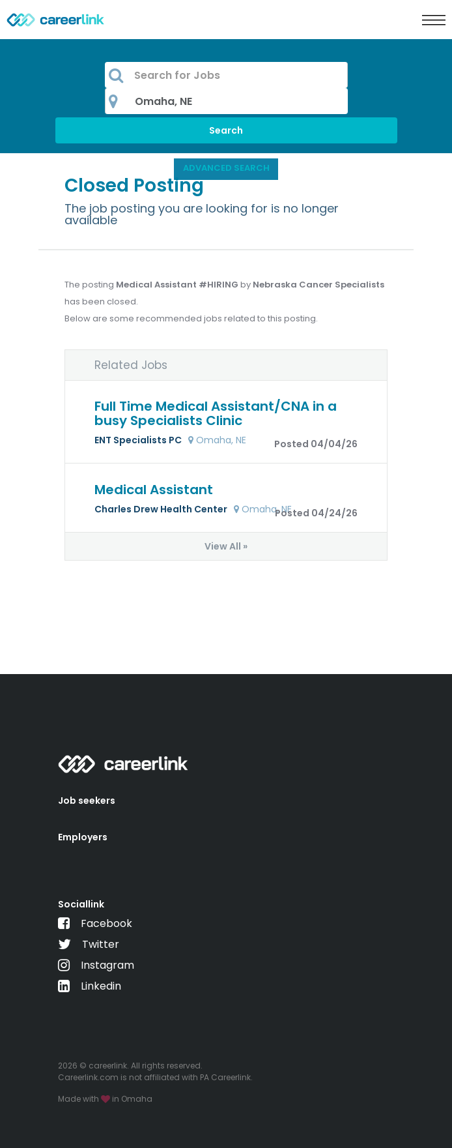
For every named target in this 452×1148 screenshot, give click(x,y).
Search (226, 130)
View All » (226, 546)
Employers (82, 837)
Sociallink (81, 904)
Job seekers (86, 800)
